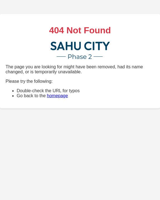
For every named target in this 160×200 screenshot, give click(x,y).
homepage (57, 95)
